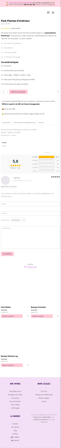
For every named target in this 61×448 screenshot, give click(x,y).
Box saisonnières (15, 401)
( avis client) (15, 28)
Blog (15, 430)
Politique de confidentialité (44, 395)
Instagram (15, 437)
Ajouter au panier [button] (8, 316)
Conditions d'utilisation (40, 420)
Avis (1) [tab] (41, 122)
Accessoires (15, 398)
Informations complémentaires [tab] (25, 122)
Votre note (5, 220)
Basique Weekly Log (9, 356)
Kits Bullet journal (15, 391)
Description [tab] (6, 122)
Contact (43, 401)
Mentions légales (43, 398)
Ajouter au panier (18, 92)
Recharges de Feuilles (15, 395)
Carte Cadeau (15, 405)
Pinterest (15, 440)
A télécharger (15, 408)
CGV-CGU (44, 391)
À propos (15, 424)
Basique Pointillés (38, 307)
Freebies (15, 434)
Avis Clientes (15, 427)
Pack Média (6, 307)
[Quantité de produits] (4, 92)
